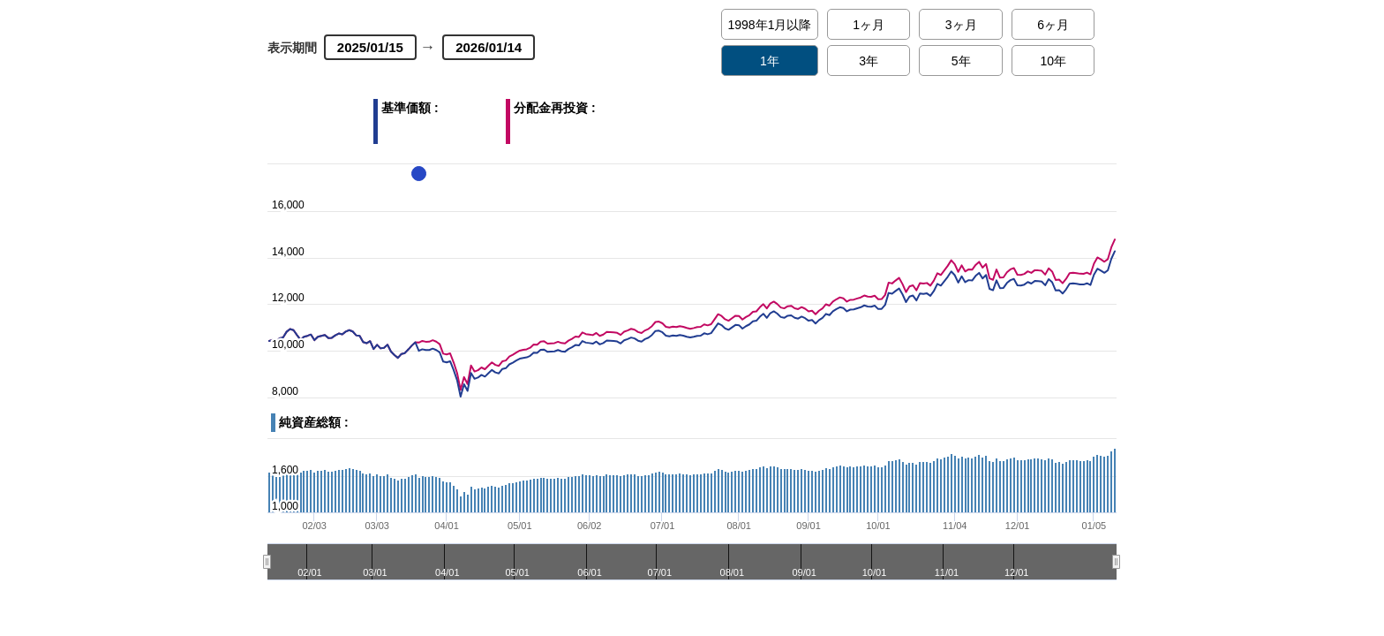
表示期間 (292, 48)
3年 (868, 61)
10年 (1053, 61)
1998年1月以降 (770, 25)
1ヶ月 (868, 25)
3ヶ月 (961, 25)
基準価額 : (443, 118)
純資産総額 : (314, 422)
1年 (769, 61)
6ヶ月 (1053, 25)
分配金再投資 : (591, 118)
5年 (961, 61)
